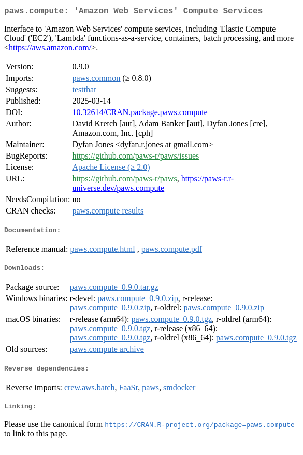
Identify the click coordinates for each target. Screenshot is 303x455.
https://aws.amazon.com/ (50, 49)
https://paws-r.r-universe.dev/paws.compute (153, 185)
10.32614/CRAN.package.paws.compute (139, 114)
